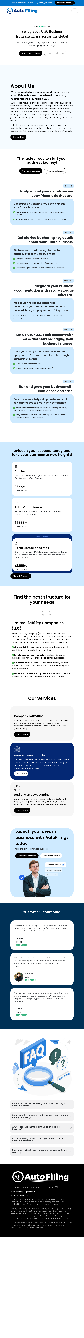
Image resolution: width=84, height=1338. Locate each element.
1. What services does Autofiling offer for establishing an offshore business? (39, 1104)
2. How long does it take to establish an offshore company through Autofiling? (40, 1116)
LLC (33, 612)
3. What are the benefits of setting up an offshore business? (36, 1128)
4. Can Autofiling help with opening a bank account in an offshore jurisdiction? (39, 1139)
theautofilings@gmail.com (23, 1191)
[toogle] (74, 10)
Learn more (22, 734)
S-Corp (50, 612)
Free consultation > (64, 3)
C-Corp (42, 612)
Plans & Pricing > (21, 576)
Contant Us (18, 137)
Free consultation (55, 53)
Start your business (31, 53)
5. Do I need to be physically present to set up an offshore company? (39, 1151)
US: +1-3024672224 (19, 1195)
